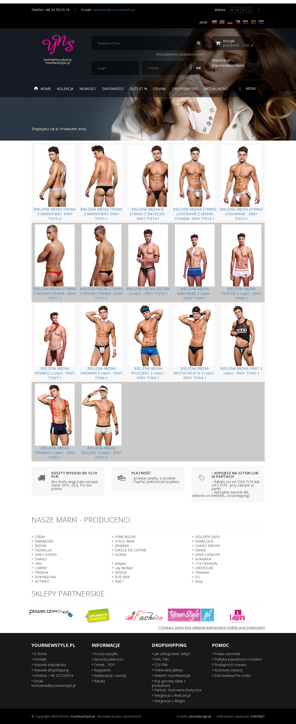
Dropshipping (185, 88)
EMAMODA (44, 541)
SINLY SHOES (46, 554)
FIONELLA (43, 550)
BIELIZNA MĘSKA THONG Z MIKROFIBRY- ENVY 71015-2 (55, 214)
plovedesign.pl (200, 716)
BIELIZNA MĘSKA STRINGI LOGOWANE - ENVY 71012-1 (241, 214)
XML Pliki (161, 659)
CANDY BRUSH (207, 545)
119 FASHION (206, 563)
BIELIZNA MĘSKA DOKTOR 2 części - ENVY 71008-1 (241, 293)
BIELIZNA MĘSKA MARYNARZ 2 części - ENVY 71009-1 (194, 293)
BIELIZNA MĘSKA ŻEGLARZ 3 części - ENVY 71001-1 (101, 453)
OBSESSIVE (204, 568)
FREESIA (41, 572)
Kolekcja (65, 88)
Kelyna (120, 563)
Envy (199, 581)
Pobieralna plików (168, 670)
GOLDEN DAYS (207, 536)
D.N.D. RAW (124, 541)
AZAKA (120, 554)
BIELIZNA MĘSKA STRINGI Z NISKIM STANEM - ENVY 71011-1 (101, 293)
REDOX (121, 572)
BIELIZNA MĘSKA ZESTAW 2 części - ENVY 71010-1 (148, 291)
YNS (38, 563)
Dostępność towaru (230, 664)
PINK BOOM (125, 536)
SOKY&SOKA (45, 576)
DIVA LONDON (207, 554)
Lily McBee (124, 568)
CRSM (40, 536)
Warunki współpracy (50, 664)
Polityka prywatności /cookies (238, 659)
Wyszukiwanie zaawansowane (180, 54)
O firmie (40, 653)
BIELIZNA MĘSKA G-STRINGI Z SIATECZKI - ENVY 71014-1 (148, 214)
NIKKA (200, 550)
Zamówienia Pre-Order (232, 675)
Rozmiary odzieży (228, 670)
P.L (197, 576)
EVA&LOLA (204, 541)
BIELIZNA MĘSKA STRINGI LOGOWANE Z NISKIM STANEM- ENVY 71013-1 (194, 214)
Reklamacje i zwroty (110, 675)
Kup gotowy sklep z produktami (169, 683)
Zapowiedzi (113, 88)
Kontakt (40, 659)
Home (42, 88)
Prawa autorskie (227, 653)
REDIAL (41, 545)
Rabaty (99, 681)
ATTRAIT (42, 581)
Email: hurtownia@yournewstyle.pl (54, 683)
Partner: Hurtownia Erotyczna (177, 690)
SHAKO (41, 559)
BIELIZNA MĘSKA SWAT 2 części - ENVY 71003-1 (241, 370)
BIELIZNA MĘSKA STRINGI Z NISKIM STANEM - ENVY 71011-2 (54, 293)
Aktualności (216, 88)
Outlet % (138, 88)
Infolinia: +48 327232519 (53, 675)
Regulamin (102, 670)
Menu (254, 88)
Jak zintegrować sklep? (172, 653)
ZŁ (231, 10)
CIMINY (41, 568)
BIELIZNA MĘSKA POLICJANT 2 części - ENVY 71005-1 (148, 373)
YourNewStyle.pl (82, 716)
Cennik (159, 88)
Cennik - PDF (104, 664)
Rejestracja (221, 60)
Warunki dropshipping (51, 670)
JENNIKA (122, 545)
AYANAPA (203, 559)
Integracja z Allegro (169, 700)
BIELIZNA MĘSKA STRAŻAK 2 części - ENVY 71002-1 (54, 453)
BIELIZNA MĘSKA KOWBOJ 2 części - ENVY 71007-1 (55, 373)
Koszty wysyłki (105, 653)
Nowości (87, 88)
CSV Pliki (161, 664)
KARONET (258, 716)
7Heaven (202, 572)
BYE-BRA (122, 576)
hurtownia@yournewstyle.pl (113, 9)
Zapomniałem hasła (228, 65)
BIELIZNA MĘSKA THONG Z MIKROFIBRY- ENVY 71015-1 (101, 214)
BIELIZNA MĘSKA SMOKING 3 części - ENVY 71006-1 (101, 373)
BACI (119, 581)
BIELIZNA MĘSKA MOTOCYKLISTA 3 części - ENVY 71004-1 (194, 373)
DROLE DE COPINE (130, 550)
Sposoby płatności (109, 659)
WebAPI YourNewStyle (172, 675)
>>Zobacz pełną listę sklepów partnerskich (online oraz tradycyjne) (211, 627)
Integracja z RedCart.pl (172, 695)
